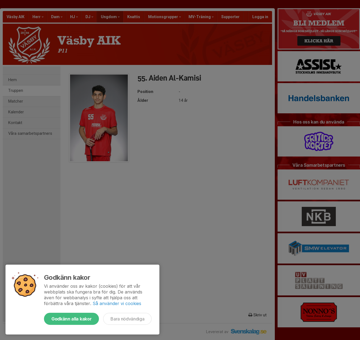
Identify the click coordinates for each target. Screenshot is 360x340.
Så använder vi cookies (117, 303)
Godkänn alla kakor (71, 319)
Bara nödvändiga (127, 319)
